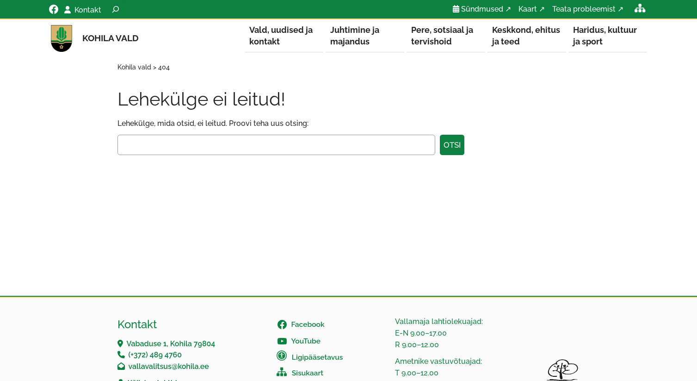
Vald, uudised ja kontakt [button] (281, 35)
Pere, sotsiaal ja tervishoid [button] (442, 35)
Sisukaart (307, 373)
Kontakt (87, 10)
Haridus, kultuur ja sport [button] (605, 35)
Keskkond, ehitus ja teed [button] (526, 35)
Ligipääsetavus (317, 357)
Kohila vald (110, 38)
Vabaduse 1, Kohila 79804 (171, 344)
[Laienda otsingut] (115, 9)
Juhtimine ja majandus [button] (354, 35)
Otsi (452, 145)
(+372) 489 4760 (155, 355)
